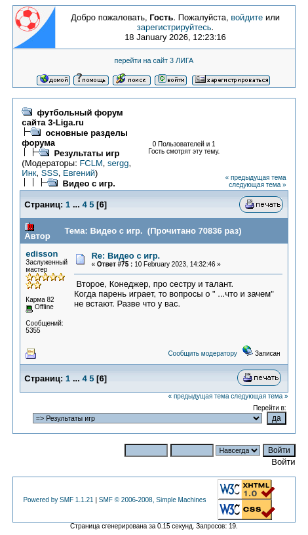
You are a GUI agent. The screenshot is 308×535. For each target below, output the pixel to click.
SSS (49, 173)
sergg (118, 163)
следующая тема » (257, 184)
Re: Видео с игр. (125, 256)
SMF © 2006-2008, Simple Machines (152, 499)
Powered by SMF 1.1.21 (58, 499)
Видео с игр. (89, 183)
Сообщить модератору (202, 353)
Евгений (79, 173)
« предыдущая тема (255, 177)
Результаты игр (87, 153)
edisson (42, 254)
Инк (29, 173)
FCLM (90, 163)
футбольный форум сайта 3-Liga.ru (72, 117)
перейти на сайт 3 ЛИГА (154, 60)
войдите (247, 17)
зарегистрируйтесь (174, 27)
